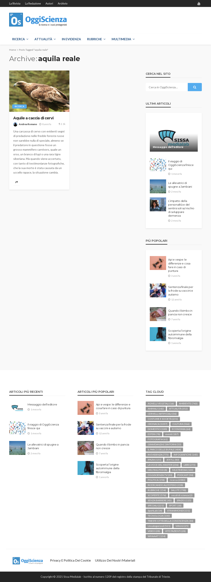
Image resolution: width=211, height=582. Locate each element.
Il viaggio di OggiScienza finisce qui (180, 165)
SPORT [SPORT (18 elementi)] (175, 505)
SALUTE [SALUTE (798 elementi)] (178, 490)
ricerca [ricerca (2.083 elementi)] (177, 479)
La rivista (14, 3)
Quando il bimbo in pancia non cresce (180, 312)
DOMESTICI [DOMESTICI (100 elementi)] (157, 429)
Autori (49, 3)
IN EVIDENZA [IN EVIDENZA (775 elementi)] (158, 454)
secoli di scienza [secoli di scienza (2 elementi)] (181, 495)
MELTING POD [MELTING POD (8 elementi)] (157, 469)
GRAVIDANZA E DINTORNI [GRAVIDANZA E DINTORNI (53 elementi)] (164, 444)
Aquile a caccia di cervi (33, 118)
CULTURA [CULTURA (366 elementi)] (181, 423)
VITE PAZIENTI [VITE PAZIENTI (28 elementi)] (175, 531)
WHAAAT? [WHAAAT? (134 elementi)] (156, 536)
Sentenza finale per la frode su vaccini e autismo (180, 290)
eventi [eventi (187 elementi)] (172, 434)
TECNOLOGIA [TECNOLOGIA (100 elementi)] (159, 515)
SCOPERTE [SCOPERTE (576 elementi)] (157, 495)
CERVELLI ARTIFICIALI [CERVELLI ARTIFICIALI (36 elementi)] (162, 413)
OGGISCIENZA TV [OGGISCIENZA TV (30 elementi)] (160, 475)
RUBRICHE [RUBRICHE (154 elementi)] (157, 490)
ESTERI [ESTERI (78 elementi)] (154, 434)
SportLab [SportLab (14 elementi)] (155, 510)
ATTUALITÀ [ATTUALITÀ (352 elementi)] (178, 408)
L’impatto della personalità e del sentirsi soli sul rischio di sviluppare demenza (181, 208)
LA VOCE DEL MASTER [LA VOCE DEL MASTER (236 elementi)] (163, 464)
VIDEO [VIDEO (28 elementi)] (154, 531)
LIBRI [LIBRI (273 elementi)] (189, 464)
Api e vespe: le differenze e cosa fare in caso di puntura (179, 265)
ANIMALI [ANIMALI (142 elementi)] (156, 408)
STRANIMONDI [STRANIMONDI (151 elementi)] (178, 510)
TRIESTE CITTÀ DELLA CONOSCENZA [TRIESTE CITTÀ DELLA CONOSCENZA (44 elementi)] (170, 520)
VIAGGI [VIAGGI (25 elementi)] (182, 525)
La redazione (33, 3)
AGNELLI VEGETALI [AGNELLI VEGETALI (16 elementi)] (161, 403)
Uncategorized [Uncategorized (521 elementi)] (159, 525)
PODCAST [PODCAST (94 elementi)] (185, 475)
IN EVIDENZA (71, 39)
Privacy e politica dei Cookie (70, 560)
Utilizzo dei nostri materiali (115, 560)
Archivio (63, 3)
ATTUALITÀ (43, 39)
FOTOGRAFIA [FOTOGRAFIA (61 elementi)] (158, 439)
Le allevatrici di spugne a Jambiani (180, 184)
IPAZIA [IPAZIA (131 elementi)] (154, 459)
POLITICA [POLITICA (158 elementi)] (156, 479)
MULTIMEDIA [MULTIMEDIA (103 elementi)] (182, 469)
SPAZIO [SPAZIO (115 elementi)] (184, 500)
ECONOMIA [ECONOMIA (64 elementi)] (181, 429)
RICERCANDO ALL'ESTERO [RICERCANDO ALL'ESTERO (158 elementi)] (165, 485)
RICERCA (18, 39)
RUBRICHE (94, 39)
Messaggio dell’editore (168, 147)
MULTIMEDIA (121, 39)
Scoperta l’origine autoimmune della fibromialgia (180, 334)
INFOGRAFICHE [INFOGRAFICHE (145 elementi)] (186, 454)
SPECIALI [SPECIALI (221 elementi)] (156, 505)
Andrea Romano (28, 124)
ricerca (19, 106)
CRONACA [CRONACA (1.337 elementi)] (157, 423)
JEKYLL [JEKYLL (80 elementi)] (172, 459)
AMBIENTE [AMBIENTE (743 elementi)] (188, 403)
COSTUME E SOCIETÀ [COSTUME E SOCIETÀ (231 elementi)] (163, 418)
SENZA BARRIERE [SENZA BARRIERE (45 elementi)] (160, 500)
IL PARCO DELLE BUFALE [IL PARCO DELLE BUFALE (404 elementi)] (164, 449)
